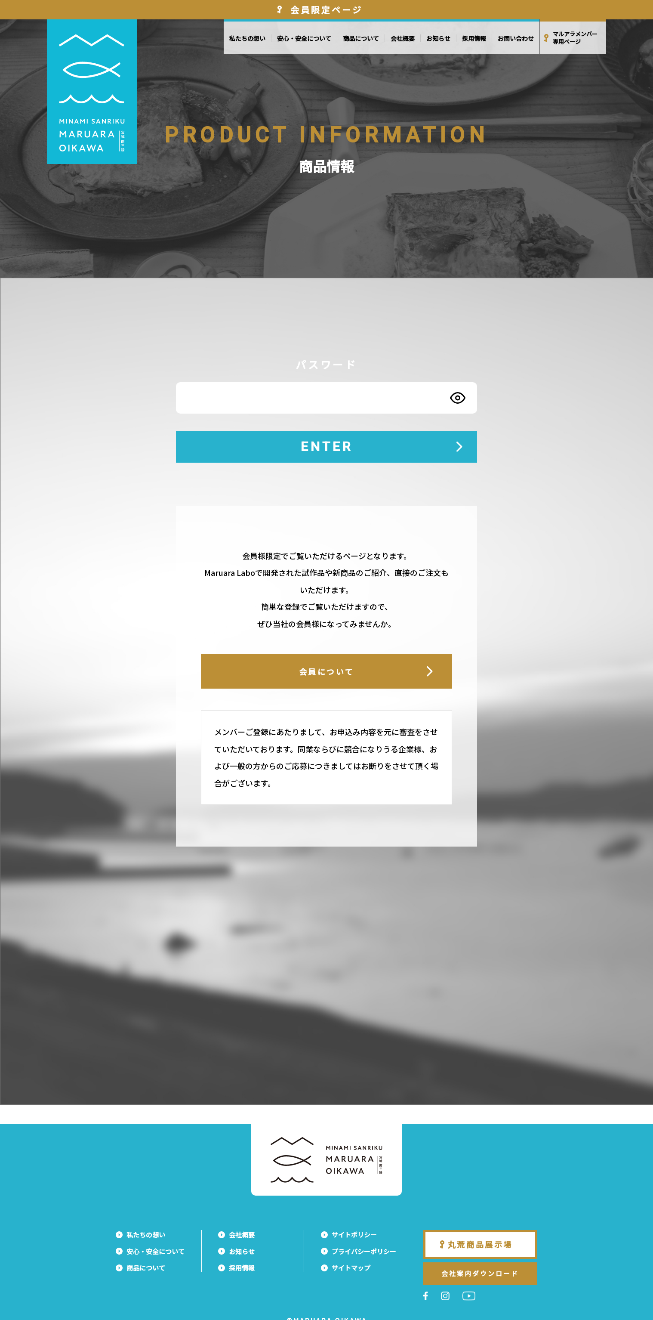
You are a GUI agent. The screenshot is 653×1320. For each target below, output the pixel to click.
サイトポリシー (354, 1234)
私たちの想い (247, 38)
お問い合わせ (516, 38)
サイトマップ (351, 1267)
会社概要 (403, 38)
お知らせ (438, 38)
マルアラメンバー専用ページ (575, 38)
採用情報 (474, 38)
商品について (361, 38)
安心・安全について (304, 38)
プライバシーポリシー (364, 1251)
